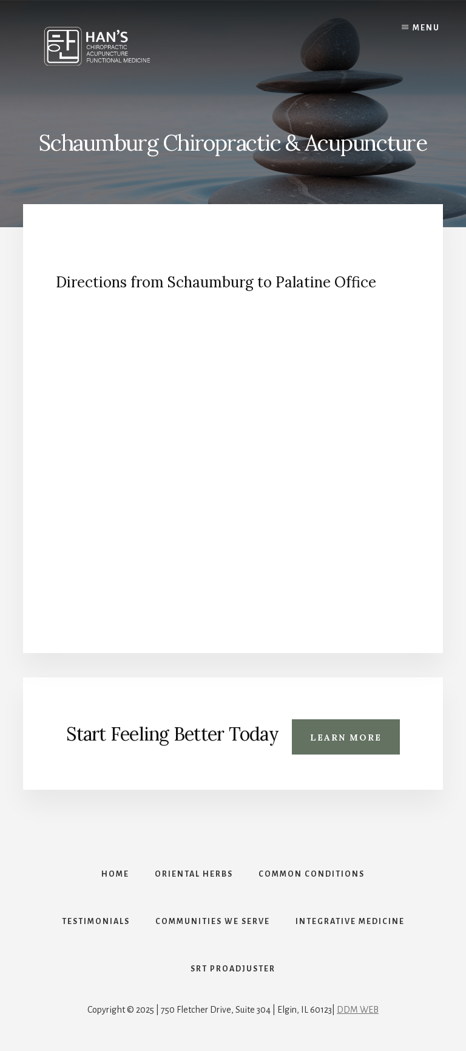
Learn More (346, 737)
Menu (426, 28)
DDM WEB (358, 1010)
